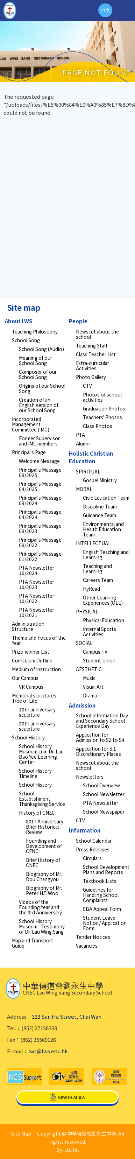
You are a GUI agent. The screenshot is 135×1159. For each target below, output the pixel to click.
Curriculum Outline (32, 660)
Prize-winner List (30, 651)
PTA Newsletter (100, 802)
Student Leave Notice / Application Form (105, 923)
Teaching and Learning (97, 568)
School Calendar (94, 840)
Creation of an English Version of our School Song (38, 405)
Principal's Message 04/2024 (40, 514)
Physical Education (103, 620)
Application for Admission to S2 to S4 (100, 737)
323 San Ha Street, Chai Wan (66, 1016)
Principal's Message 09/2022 (40, 542)
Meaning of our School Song (35, 360)
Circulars (92, 858)
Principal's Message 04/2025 (40, 486)
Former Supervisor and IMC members (39, 441)
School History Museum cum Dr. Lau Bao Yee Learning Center (41, 754)
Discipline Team (100, 506)
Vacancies (87, 945)
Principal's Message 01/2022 (40, 556)
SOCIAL (84, 642)
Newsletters (90, 776)
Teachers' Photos (102, 417)
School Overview (101, 785)
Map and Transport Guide (32, 943)
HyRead (91, 588)
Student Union (99, 660)
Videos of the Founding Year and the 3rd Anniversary (40, 907)
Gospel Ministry (100, 480)
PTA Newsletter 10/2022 (36, 598)
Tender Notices (93, 936)
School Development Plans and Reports (106, 869)
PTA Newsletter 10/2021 (36, 612)
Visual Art (93, 686)
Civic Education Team (106, 497)
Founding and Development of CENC (44, 846)
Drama (90, 695)
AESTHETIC (89, 669)
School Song (26, 340)
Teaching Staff (91, 345)
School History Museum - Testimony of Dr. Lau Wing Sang (42, 926)
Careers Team (98, 579)
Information (84, 830)
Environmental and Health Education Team (103, 529)
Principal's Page (29, 452)
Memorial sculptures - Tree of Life (35, 698)
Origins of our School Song (42, 388)
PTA (80, 434)
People (78, 321)
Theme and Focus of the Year (39, 640)
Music (89, 677)
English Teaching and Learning (106, 554)
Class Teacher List (96, 354)
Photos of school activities (102, 397)
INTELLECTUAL (93, 543)
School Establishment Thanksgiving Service (42, 798)
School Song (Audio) (41, 348)
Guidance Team (99, 515)
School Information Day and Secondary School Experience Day (102, 720)
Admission (82, 705)
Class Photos (97, 425)
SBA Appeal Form (102, 908)
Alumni (83, 443)
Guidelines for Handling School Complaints (101, 895)
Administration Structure (28, 626)
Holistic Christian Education (91, 457)
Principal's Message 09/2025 (40, 472)
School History (28, 737)
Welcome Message (39, 460)
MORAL (84, 488)
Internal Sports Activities (99, 631)
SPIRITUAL (88, 471)
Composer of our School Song (38, 374)
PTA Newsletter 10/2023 (36, 584)
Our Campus (25, 677)
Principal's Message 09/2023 (40, 528)
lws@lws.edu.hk (48, 1051)
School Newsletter (104, 794)
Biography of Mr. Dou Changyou (44, 876)
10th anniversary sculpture (37, 712)
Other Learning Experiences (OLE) (103, 600)
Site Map (21, 1133)
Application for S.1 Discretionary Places (98, 751)
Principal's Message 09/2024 (40, 500)
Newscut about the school (97, 334)
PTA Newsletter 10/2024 (36, 570)
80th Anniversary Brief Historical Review (44, 826)
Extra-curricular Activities (92, 365)
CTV (87, 385)
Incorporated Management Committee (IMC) (30, 424)
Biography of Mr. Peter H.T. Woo (44, 890)
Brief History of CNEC (43, 862)
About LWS (19, 321)
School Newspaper (104, 811)
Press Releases (92, 849)
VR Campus (31, 686)
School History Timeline (35, 773)
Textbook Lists (99, 880)
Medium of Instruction (36, 669)
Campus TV (95, 651)
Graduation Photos (104, 408)
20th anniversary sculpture (37, 726)
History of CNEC (37, 812)
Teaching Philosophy (35, 331)
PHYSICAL (87, 611)
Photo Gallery (91, 376)
